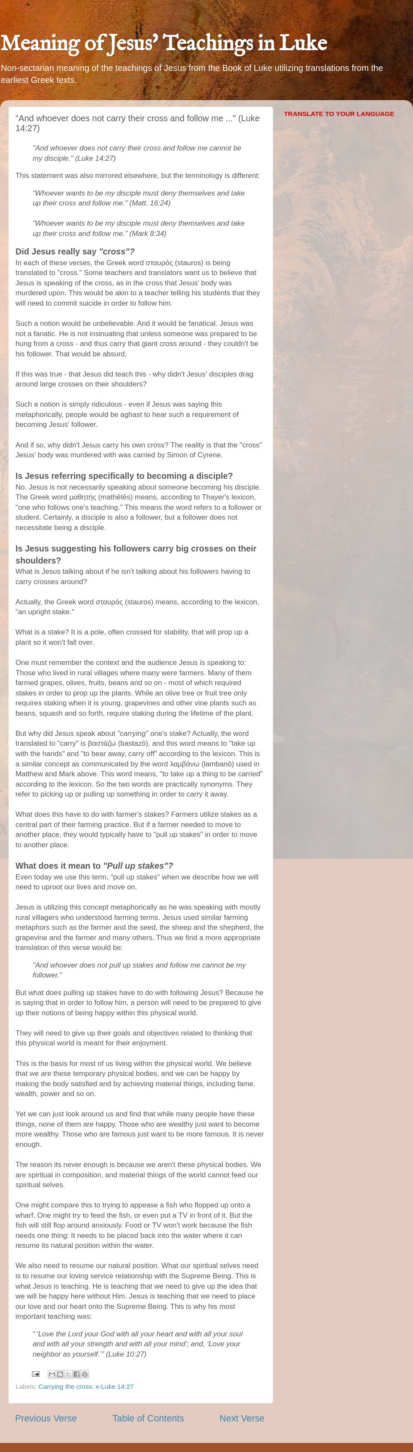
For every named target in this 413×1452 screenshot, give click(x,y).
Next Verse (242, 1418)
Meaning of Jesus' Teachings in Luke (163, 44)
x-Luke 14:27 (114, 1386)
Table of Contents (148, 1418)
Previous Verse (46, 1418)
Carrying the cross (65, 1386)
